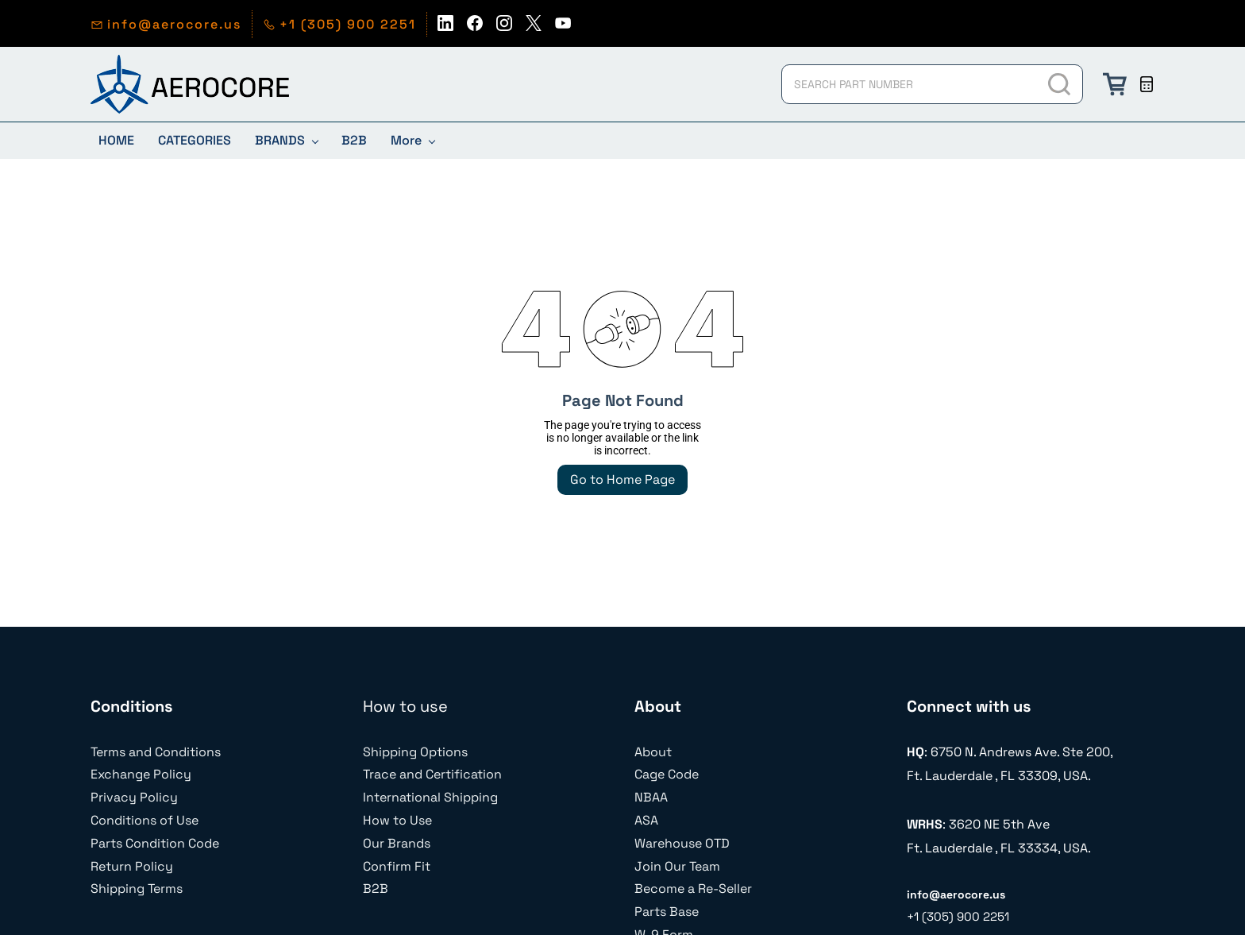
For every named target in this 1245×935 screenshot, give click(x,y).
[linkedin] (445, 27)
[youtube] (563, 27)
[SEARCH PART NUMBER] (909, 84)
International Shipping (430, 797)
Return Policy (132, 866)
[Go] (1060, 84)
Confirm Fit (396, 866)
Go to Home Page (622, 479)
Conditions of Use (145, 820)
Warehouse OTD (682, 843)
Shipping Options (415, 752)
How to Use (397, 820)
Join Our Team (677, 866)
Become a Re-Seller (693, 888)
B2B (375, 888)
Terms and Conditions (156, 752)
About (653, 752)
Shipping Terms (137, 888)
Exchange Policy (141, 774)
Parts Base (666, 911)
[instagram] (504, 27)
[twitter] (534, 27)
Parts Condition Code (155, 843)
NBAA (651, 797)
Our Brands (396, 843)
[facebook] (475, 27)
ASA (646, 820)
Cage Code (666, 774)
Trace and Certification (432, 774)
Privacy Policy (134, 797)
